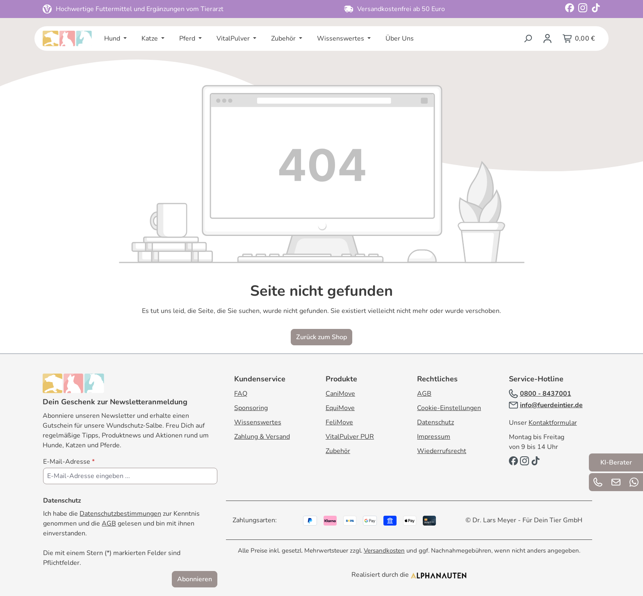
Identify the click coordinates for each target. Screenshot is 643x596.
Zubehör (338, 450)
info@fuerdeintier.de (551, 405)
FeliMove (339, 422)
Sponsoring (251, 407)
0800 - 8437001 (545, 393)
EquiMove (340, 407)
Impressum (433, 436)
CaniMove (340, 393)
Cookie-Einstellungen (449, 407)
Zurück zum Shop (321, 337)
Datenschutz (435, 422)
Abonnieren (194, 579)
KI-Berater (616, 462)
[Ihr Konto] (547, 38)
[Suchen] (528, 38)
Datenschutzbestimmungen (120, 513)
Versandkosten (384, 550)
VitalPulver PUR (350, 436)
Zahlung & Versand (262, 436)
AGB (109, 523)
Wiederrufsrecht (441, 450)
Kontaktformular (553, 422)
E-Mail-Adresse (69, 461)
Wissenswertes (257, 422)
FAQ (240, 393)
